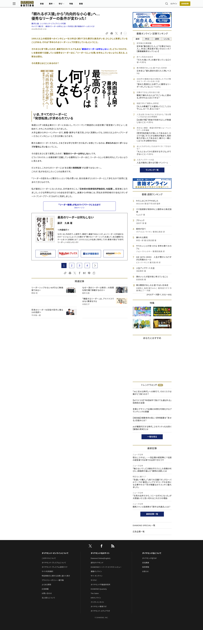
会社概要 (145, 563)
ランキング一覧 (152, 170)
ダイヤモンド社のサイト (100, 553)
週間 (157, 39)
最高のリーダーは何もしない (75, 217)
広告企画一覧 (139, 531)
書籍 (100, 5)
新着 (61, 5)
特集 (90, 5)
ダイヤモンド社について (151, 553)
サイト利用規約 (47, 571)
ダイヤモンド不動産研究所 (100, 585)
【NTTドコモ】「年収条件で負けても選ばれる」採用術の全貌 (152, 401)
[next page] (95, 265)
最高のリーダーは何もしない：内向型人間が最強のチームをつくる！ (70, 26)
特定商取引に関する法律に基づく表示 (56, 576)
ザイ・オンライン (97, 576)
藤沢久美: (48, 24)
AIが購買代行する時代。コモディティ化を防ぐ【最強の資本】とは (152, 428)
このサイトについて (49, 558)
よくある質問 (46, 585)
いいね (166, 39)
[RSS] (112, 546)
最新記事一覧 (152, 514)
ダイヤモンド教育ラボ (99, 607)
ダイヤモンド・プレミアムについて (54, 563)
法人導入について (48, 598)
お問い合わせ (47, 593)
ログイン (155, 4)
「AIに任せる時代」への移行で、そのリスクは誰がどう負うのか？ (152, 392)
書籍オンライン (96, 571)
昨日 (147, 39)
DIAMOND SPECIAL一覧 (144, 525)
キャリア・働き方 (37, 26)
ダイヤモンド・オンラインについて (55, 553)
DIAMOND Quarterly (99, 589)
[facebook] (101, 546)
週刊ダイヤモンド (97, 563)
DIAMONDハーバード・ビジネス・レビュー (106, 567)
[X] (90, 546)
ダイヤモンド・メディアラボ (100, 611)
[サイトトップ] (45, 4)
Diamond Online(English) (100, 558)
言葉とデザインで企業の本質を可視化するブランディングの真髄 (152, 410)
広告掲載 (45, 589)
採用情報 (145, 567)
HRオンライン (96, 598)
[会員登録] (166, 4)
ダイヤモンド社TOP (149, 558)
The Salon (95, 593)
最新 (138, 39)
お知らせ (145, 571)
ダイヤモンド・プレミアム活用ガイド (54, 567)
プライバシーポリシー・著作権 (53, 580)
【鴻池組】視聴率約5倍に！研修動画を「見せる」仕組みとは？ (152, 419)
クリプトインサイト (97, 602)
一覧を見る (152, 437)
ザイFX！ (94, 580)
